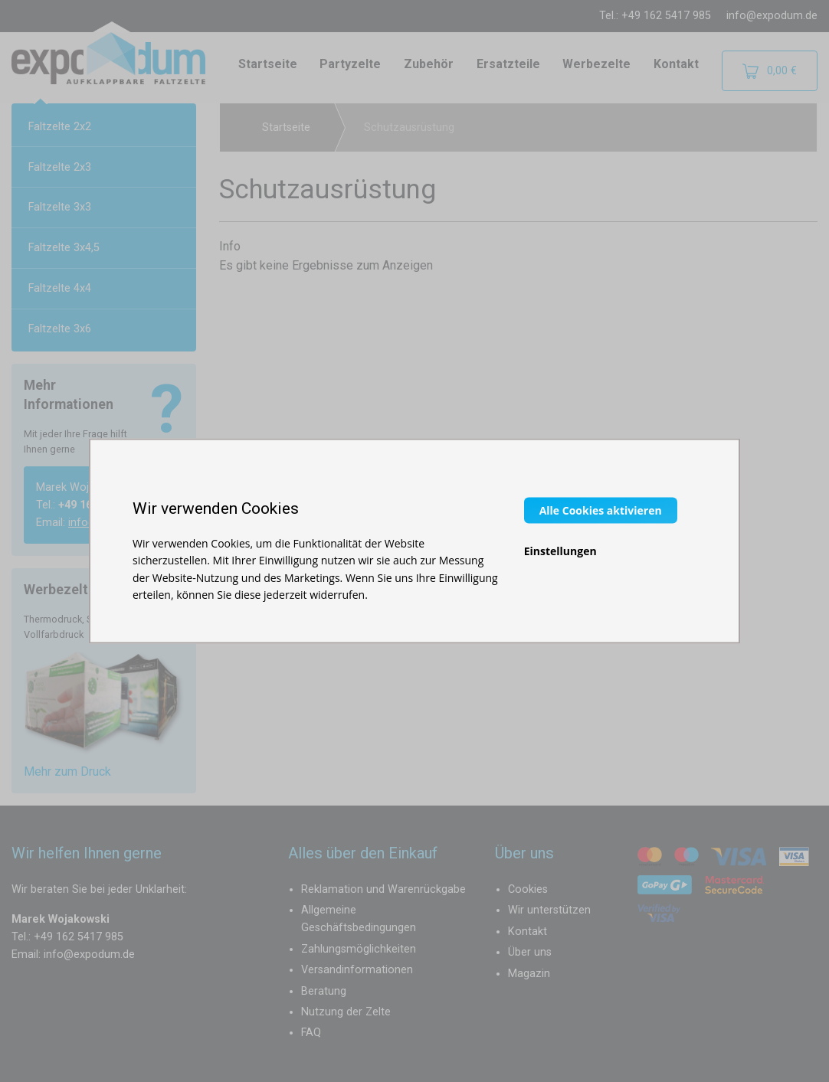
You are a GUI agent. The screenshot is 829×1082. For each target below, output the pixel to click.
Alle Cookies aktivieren (600, 509)
